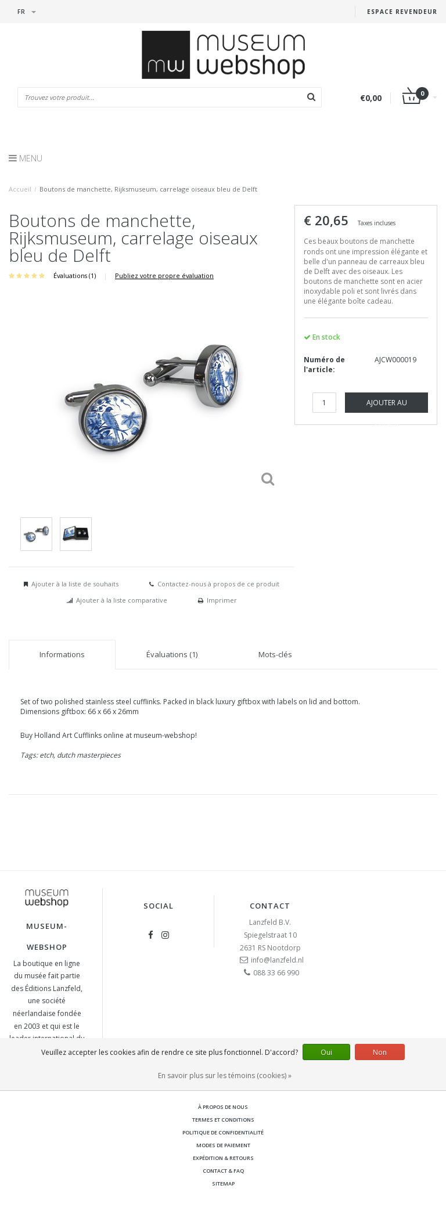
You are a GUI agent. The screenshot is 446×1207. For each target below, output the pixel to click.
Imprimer (222, 600)
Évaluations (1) (74, 275)
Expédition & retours (223, 1158)
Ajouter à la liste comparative (121, 600)
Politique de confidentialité (223, 1132)
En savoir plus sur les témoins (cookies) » (225, 1075)
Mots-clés (275, 654)
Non (380, 1052)
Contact (270, 905)
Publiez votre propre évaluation (164, 275)
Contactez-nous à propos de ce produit (218, 583)
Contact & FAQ (223, 1170)
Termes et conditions (223, 1119)
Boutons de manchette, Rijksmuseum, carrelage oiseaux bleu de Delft (148, 189)
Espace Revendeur (402, 12)
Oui (326, 1052)
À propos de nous (223, 1107)
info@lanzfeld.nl (277, 960)
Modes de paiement (223, 1145)
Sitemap (223, 1183)
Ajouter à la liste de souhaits (74, 583)
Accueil (20, 189)
